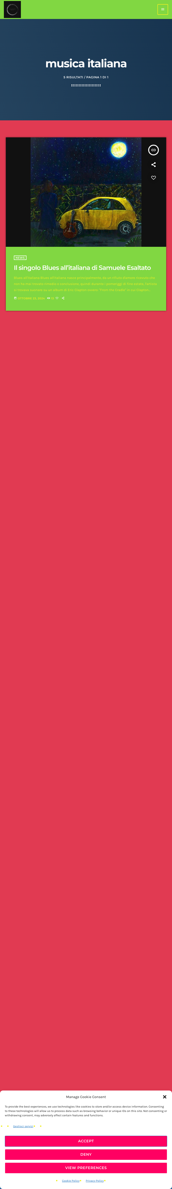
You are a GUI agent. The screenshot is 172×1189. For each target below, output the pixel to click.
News (20, 257)
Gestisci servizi (23, 1126)
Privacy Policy (95, 1181)
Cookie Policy (70, 1181)
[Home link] (12, 9)
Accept (86, 1141)
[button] (164, 1096)
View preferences (86, 1167)
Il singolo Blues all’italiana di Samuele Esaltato (82, 268)
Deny (86, 1154)
